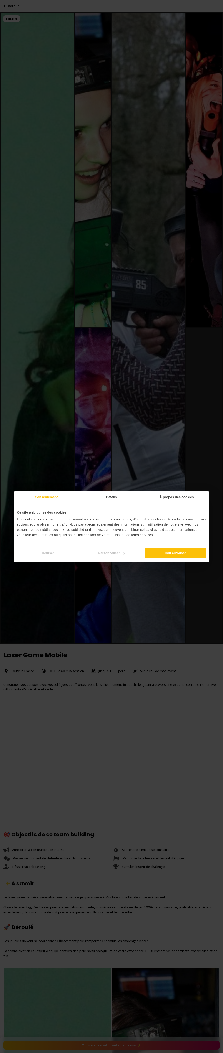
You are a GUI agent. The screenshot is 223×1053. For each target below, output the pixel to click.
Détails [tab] (111, 497)
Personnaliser (111, 553)
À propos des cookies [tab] (177, 497)
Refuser (48, 553)
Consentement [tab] (46, 497)
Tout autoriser (175, 553)
